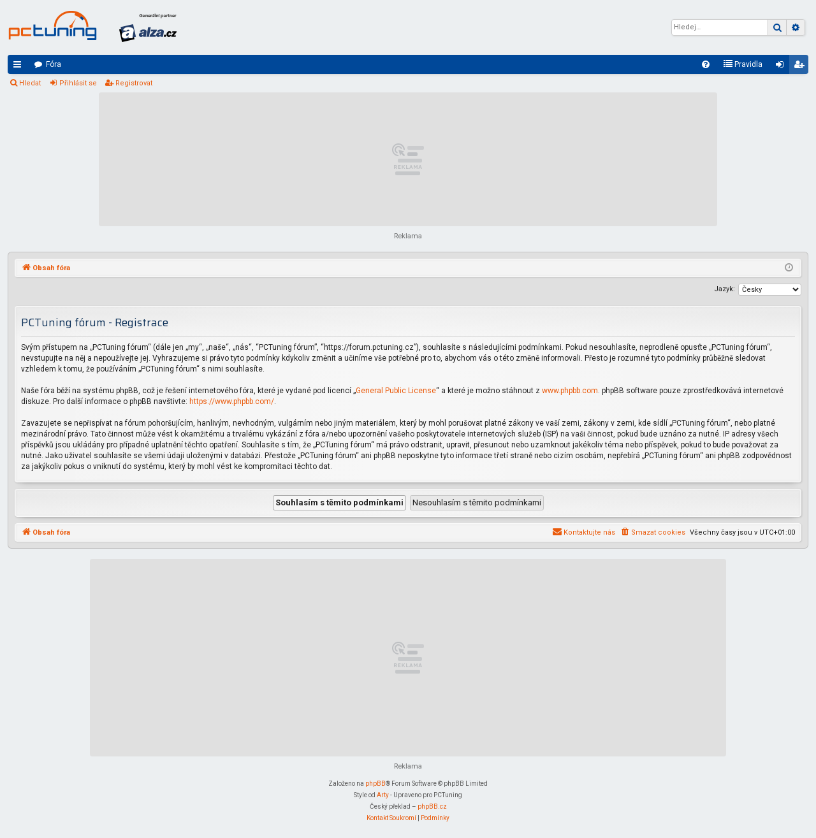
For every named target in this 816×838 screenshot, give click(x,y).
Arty (383, 794)
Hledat (30, 83)
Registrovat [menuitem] (801, 67)
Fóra (53, 64)
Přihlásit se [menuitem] (782, 67)
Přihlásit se (78, 83)
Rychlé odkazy (20, 67)
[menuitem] (705, 64)
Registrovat (133, 83)
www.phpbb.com (570, 390)
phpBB (375, 783)
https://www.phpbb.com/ (231, 401)
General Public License (396, 390)
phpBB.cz (432, 806)
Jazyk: (724, 289)
